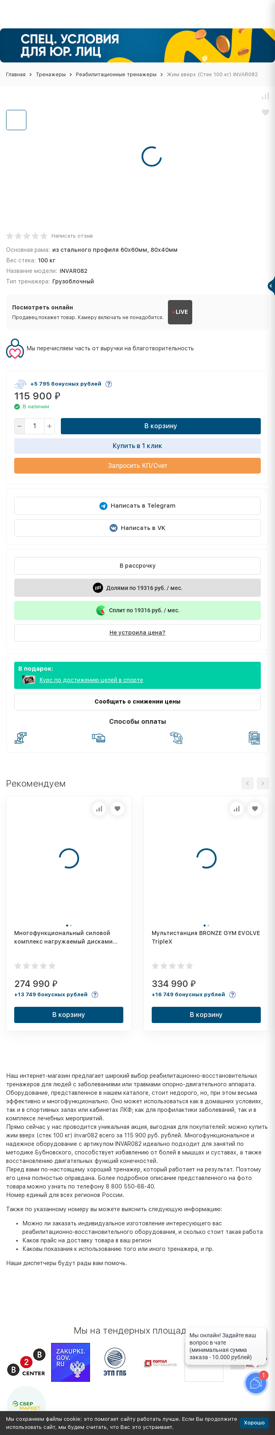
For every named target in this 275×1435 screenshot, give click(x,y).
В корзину (160, 426)
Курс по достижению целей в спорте (91, 680)
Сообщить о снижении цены (137, 701)
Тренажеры (51, 74)
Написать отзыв (72, 236)
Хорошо (254, 1423)
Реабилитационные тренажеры (116, 74)
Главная (16, 74)
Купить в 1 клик (137, 446)
